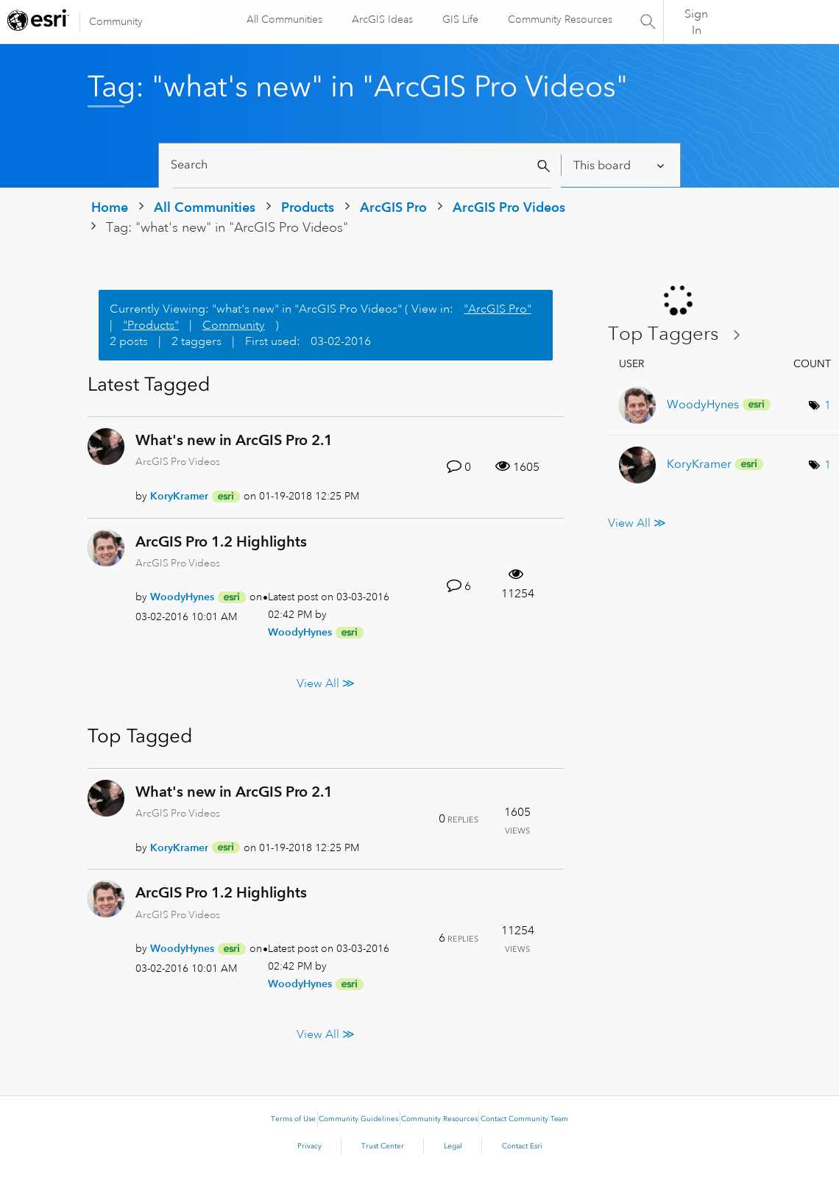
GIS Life (460, 19)
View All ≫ (326, 682)
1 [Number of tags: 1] (827, 405)
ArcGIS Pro (393, 207)
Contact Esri (522, 1146)
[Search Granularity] (620, 165)
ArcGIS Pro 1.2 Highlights (221, 541)
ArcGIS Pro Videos (509, 207)
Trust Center (382, 1146)
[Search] (362, 165)
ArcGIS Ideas (381, 19)
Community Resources (559, 19)
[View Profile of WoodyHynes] (182, 596)
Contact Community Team (524, 1119)
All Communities (284, 19)
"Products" (151, 325)
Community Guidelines (358, 1119)
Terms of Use (293, 1119)
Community (116, 21)
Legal (453, 1146)
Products (307, 207)
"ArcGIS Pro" (497, 309)
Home (109, 207)
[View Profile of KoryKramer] (179, 495)
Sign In (696, 22)
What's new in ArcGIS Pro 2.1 (234, 440)
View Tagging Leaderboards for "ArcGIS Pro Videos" (680, 334)
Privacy (309, 1146)
